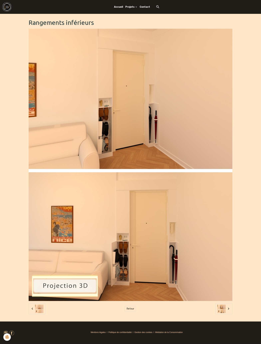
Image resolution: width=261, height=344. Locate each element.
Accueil (118, 7)
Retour (130, 308)
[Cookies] (7, 337)
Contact (145, 7)
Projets (130, 7)
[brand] (7, 7)
